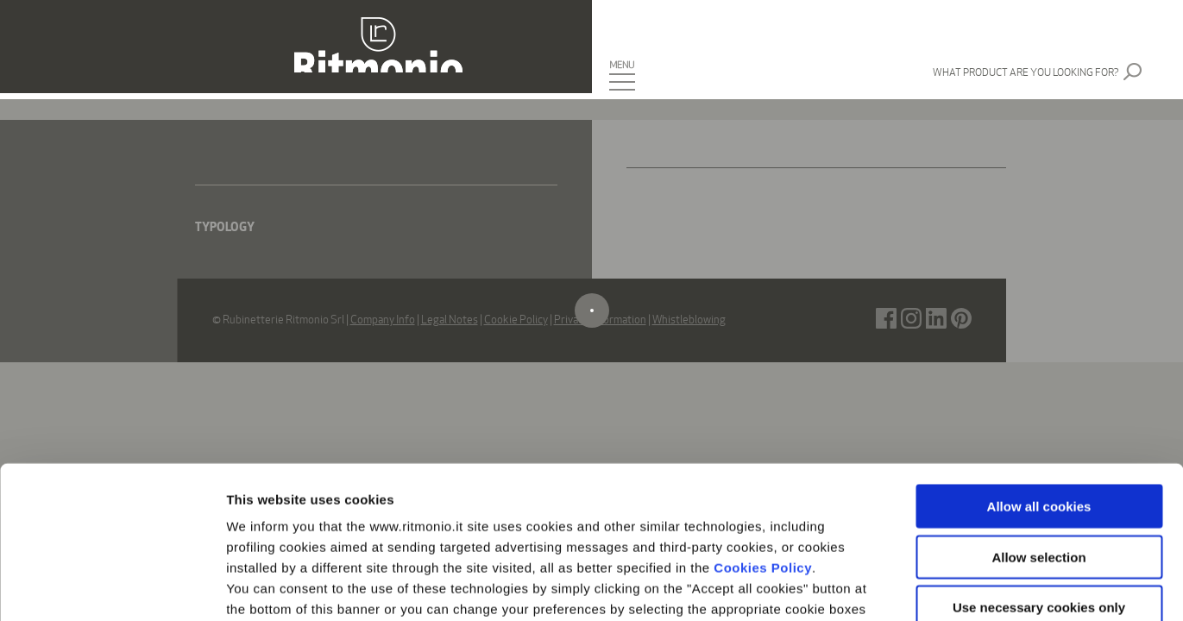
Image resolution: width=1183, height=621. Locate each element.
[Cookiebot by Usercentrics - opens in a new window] (111, 587)
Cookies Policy (763, 416)
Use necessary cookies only (1039, 455)
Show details (905, 587)
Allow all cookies (1039, 355)
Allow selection (1038, 405)
